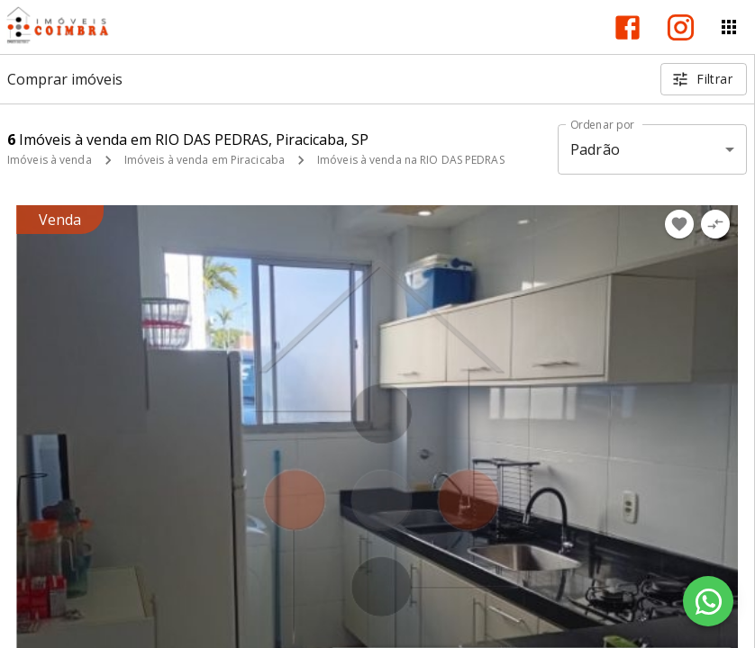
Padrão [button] (595, 149)
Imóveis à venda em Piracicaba (204, 159)
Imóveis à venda (49, 159)
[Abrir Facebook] (627, 27)
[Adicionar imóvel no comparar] (715, 224)
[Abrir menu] (728, 27)
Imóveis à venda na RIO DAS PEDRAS (411, 159)
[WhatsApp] (708, 601)
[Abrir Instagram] (680, 27)
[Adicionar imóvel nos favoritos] (679, 224)
